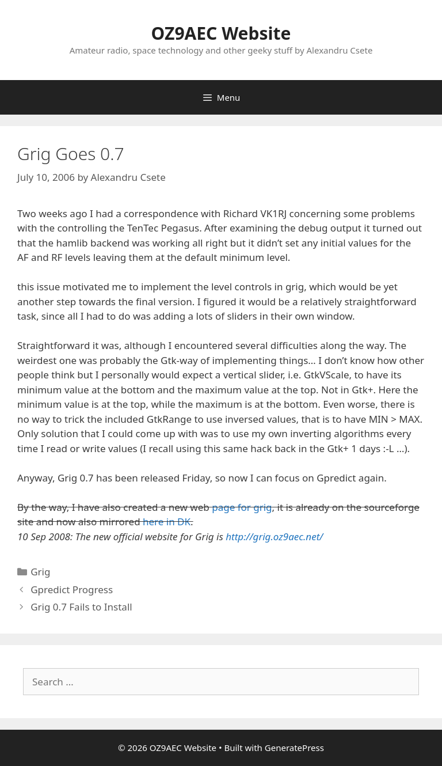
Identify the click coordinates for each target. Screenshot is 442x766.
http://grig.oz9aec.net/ (274, 536)
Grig (40, 571)
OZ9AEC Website (221, 33)
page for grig (242, 507)
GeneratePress (294, 747)
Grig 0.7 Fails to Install (81, 606)
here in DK (166, 521)
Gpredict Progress (72, 589)
